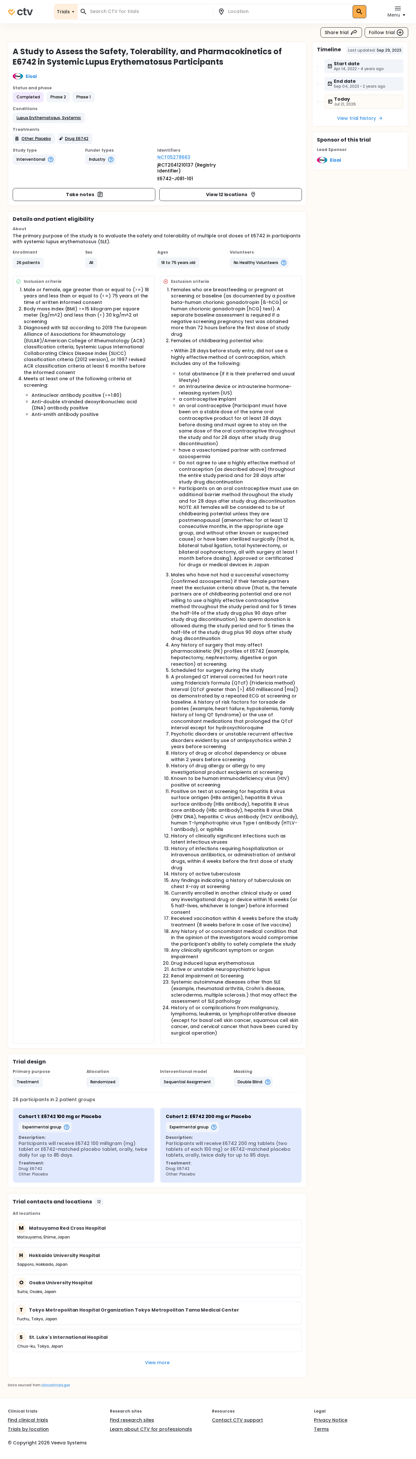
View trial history (360, 118)
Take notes (84, 194)
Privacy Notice (330, 1420)
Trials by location (28, 1429)
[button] (49, 118)
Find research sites (132, 1420)
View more (157, 1362)
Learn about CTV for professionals (151, 1429)
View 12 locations (231, 194)
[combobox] (149, 12)
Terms (321, 1429)
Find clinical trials (28, 1420)
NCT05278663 (173, 157)
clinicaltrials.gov (55, 1385)
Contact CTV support (237, 1420)
